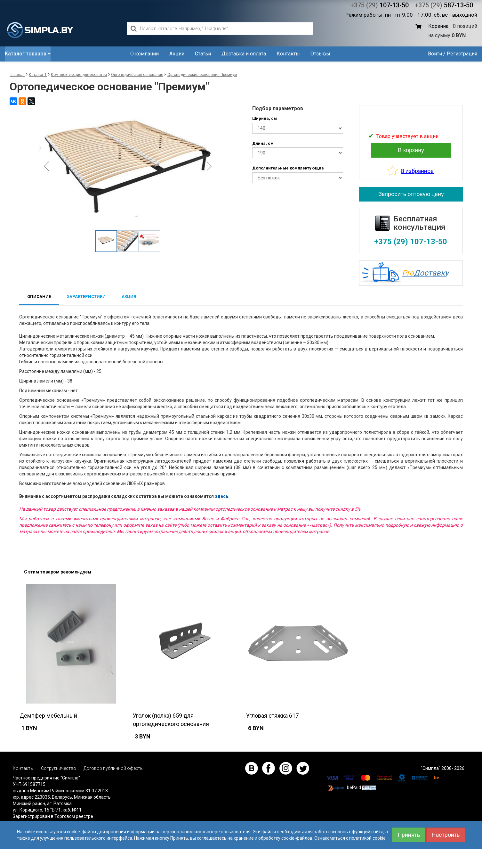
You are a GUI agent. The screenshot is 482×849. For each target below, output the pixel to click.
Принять (409, 834)
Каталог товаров (28, 54)
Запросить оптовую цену (411, 194)
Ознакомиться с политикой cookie (350, 838)
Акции (176, 54)
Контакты (288, 54)
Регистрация (462, 54)
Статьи (203, 54)
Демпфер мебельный (48, 715)
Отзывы (320, 54)
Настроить (446, 834)
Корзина (438, 26)
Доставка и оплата (243, 54)
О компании (144, 54)
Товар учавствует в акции (407, 136)
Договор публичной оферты (113, 768)
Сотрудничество (58, 768)
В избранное (417, 171)
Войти (435, 54)
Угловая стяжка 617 (272, 715)
